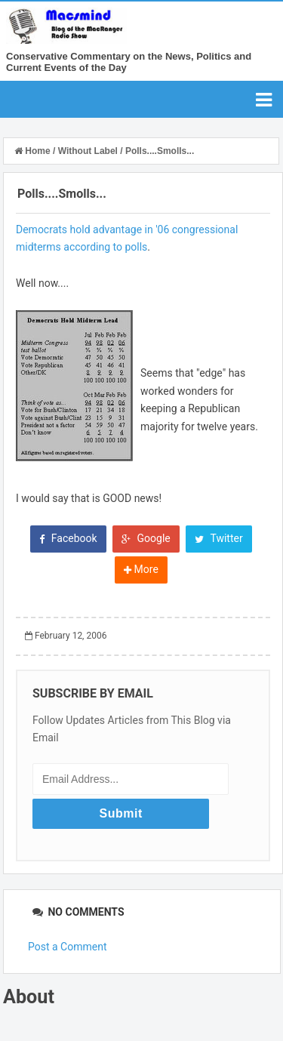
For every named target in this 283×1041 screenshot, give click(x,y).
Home (33, 151)
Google (146, 538)
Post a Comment (67, 947)
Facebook (68, 538)
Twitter (218, 538)
